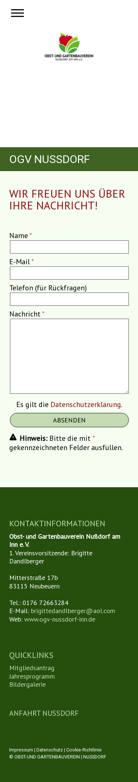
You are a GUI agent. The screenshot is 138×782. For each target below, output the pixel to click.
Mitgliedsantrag (31, 668)
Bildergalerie (27, 684)
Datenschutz (49, 750)
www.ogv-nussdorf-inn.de (59, 619)
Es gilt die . (69, 404)
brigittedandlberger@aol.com (73, 610)
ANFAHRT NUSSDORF (44, 713)
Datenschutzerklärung (85, 404)
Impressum (21, 750)
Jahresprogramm (32, 676)
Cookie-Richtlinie (84, 750)
